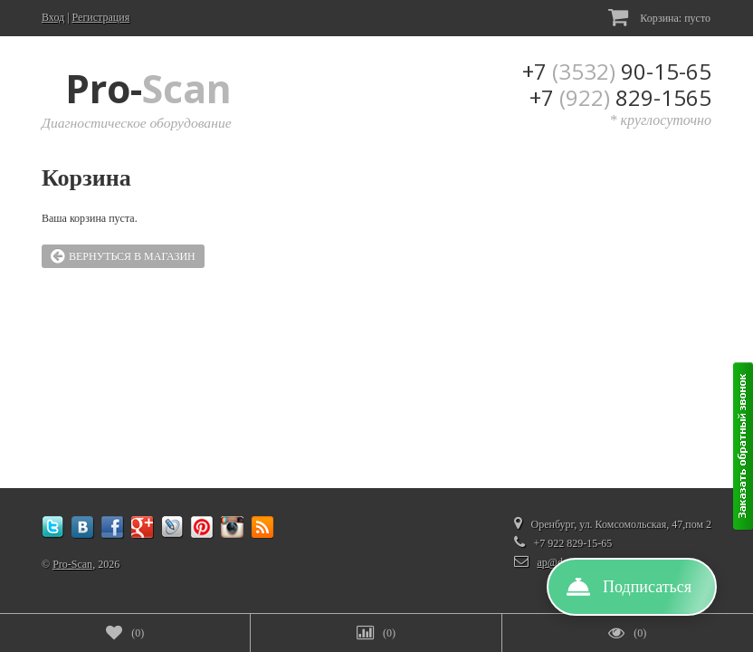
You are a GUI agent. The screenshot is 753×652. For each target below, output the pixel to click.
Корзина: (659, 16)
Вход (53, 17)
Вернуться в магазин (123, 256)
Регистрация (101, 17)
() (125, 633)
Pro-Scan (72, 564)
